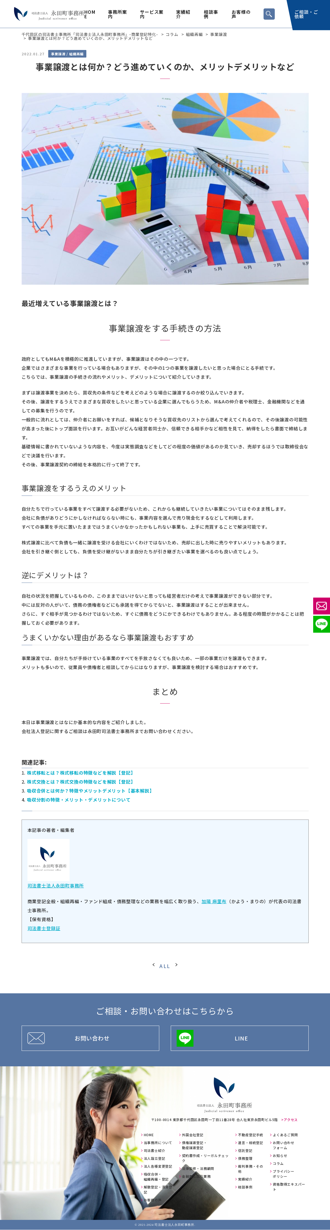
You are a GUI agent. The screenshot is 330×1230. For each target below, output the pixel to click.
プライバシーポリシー (283, 1174)
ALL (165, 965)
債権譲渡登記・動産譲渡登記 (194, 1145)
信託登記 (245, 1150)
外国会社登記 (193, 1135)
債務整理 (245, 1158)
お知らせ (280, 1155)
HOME (89, 14)
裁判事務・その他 (250, 1169)
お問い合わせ (92, 1038)
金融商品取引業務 (196, 1176)
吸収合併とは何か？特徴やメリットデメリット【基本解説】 (90, 790)
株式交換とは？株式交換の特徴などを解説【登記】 (81, 781)
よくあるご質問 (285, 1135)
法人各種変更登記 (158, 1166)
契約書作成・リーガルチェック (205, 1158)
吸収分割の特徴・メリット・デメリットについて (79, 799)
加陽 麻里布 (214, 901)
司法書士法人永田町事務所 (55, 885)
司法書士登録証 (44, 928)
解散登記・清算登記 (158, 1190)
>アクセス (289, 1119)
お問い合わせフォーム (283, 1145)
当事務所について (158, 1142)
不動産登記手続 (250, 1135)
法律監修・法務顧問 (198, 1168)
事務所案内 (117, 14)
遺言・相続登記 (250, 1142)
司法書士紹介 (154, 1150)
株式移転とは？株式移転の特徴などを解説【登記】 (81, 772)
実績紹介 (183, 14)
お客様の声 (241, 14)
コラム (278, 1163)
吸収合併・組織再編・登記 (156, 1177)
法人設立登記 (154, 1158)
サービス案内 (151, 14)
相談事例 (211, 14)
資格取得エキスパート (289, 1187)
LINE (241, 1038)
